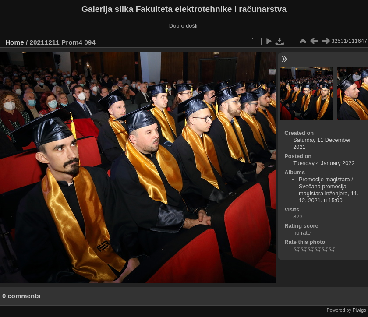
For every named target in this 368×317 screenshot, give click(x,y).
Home (14, 42)
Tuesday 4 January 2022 (323, 163)
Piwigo (359, 310)
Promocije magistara (324, 179)
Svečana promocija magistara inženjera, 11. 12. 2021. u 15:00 (329, 193)
